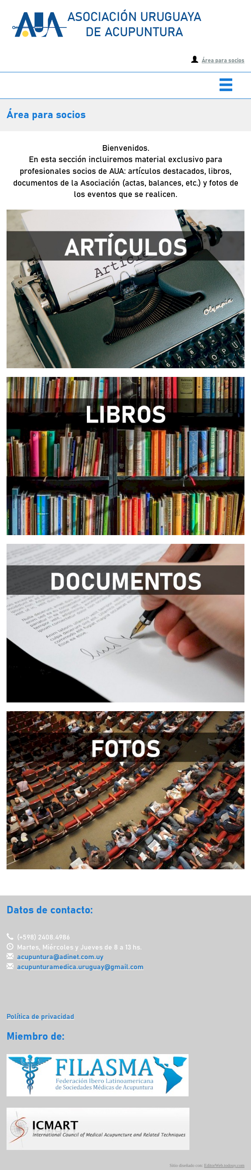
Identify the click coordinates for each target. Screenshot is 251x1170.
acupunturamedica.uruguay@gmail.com (80, 966)
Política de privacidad (40, 1016)
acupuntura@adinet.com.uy (60, 956)
